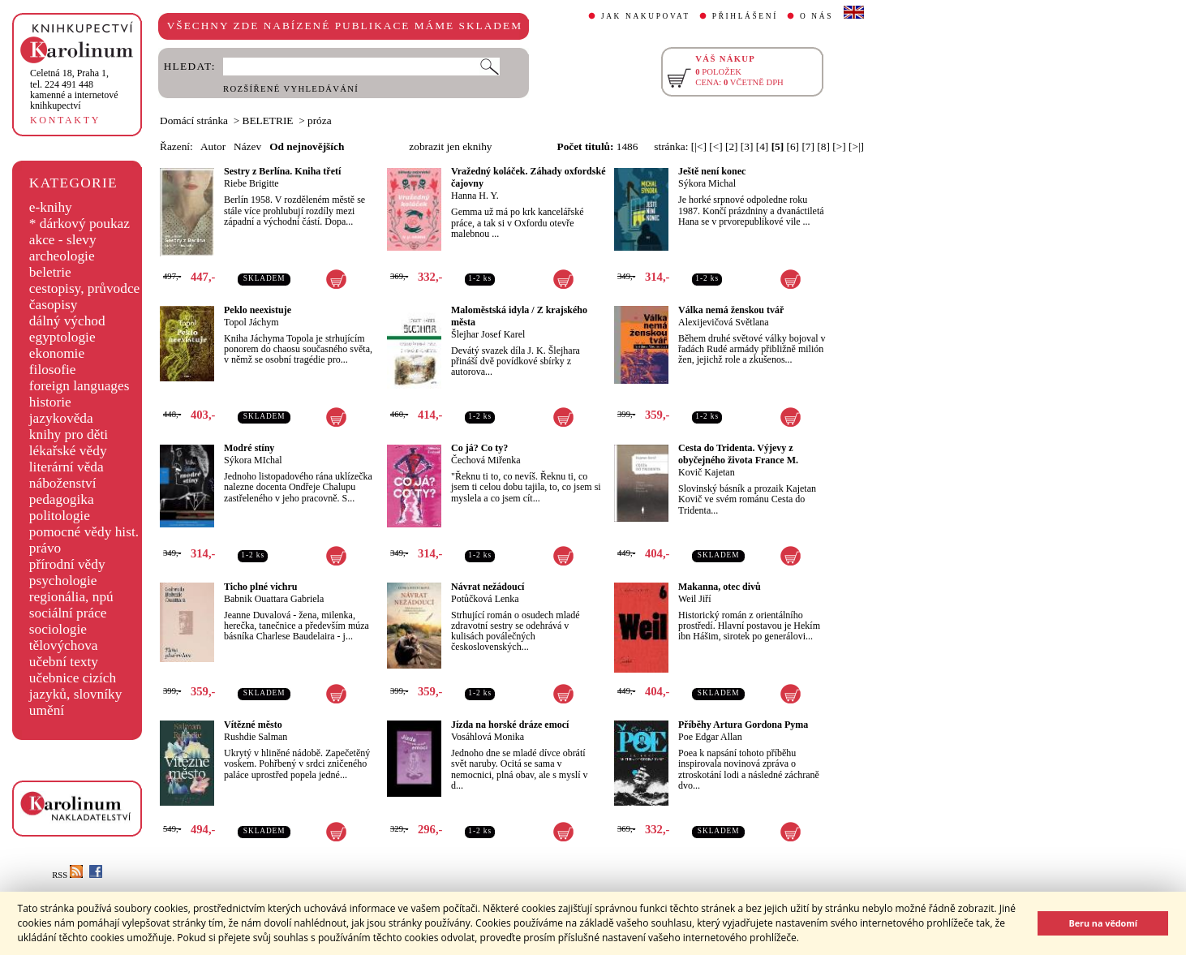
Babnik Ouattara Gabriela (274, 598)
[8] (823, 146)
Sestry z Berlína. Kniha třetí (282, 171)
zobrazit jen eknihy (450, 146)
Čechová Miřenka (486, 460)
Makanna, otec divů (719, 586)
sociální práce (68, 613)
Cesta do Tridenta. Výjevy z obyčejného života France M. (738, 454)
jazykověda (61, 418)
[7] (807, 146)
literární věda (66, 467)
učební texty (63, 661)
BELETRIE (268, 120)
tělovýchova (63, 645)
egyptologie (62, 337)
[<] (715, 146)
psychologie (63, 580)
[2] (731, 146)
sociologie (58, 629)
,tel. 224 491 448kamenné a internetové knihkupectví (74, 89)
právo (45, 548)
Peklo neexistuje (257, 310)
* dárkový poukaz (79, 223)
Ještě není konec (712, 171)
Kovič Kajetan (706, 472)
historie (50, 402)
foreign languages (79, 386)
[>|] (856, 146)
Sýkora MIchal (253, 460)
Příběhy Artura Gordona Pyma (743, 724)
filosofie (52, 369)
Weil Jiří (694, 598)
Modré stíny (249, 448)
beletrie (50, 272)
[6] (793, 146)
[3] (747, 146)
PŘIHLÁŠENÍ (745, 16)
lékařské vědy (68, 450)
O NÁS (816, 16)
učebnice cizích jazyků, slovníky (75, 686)
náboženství (63, 483)
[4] (762, 146)
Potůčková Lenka (485, 598)
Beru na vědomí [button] (1102, 923)
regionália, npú (71, 596)
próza (319, 120)
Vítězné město (253, 724)
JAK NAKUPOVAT (645, 16)
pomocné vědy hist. (84, 532)
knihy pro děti (68, 434)
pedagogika (61, 499)
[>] (838, 146)
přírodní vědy (67, 564)
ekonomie (56, 353)
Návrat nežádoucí (487, 586)
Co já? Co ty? (479, 448)
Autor (213, 146)
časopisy (53, 304)
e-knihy (50, 207)
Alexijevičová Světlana (723, 322)
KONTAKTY (65, 120)
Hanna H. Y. (475, 195)
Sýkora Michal (707, 183)
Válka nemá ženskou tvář (731, 310)
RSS (67, 875)
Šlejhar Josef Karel (488, 334)
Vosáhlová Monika (487, 736)
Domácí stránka (194, 120)
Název (247, 146)
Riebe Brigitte (251, 183)
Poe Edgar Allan (710, 736)
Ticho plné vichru (260, 586)
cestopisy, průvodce (84, 288)
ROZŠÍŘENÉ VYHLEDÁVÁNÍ (291, 88)
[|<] (699, 146)
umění (46, 710)
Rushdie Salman (255, 736)
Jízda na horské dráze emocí (510, 724)
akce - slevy (63, 239)
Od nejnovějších (306, 146)
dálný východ (67, 321)
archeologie (62, 256)
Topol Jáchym (251, 322)
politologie (59, 515)
